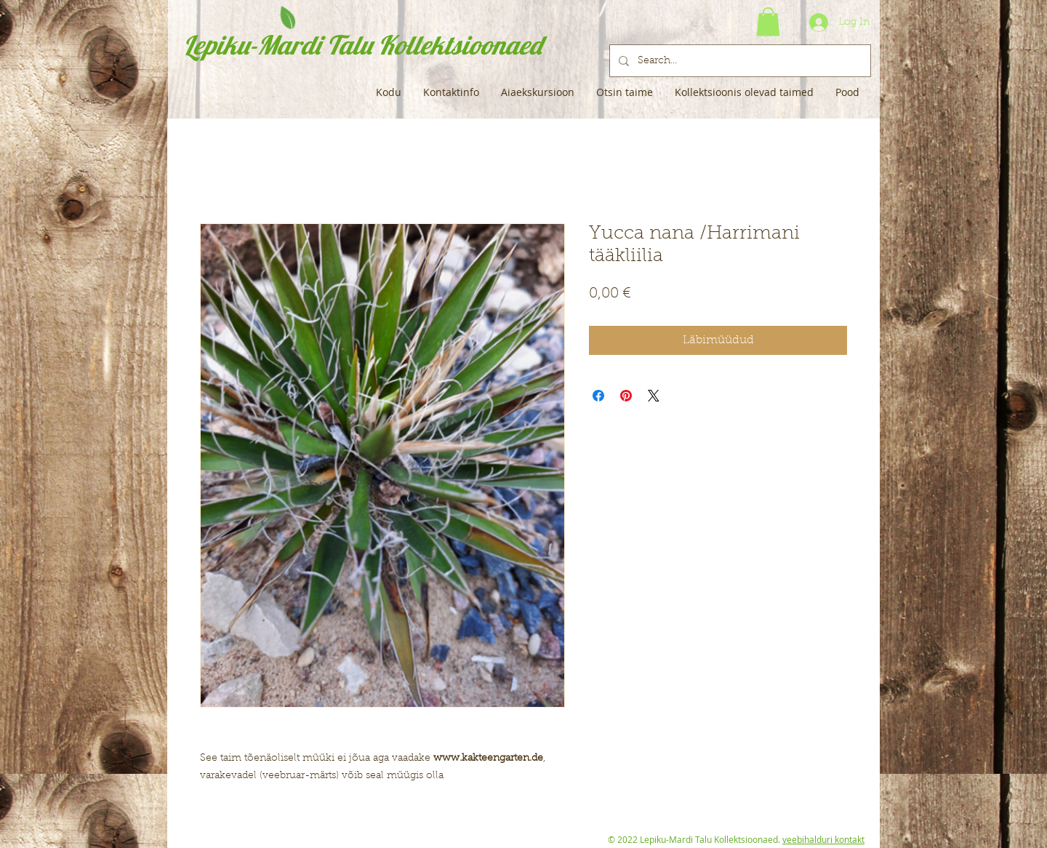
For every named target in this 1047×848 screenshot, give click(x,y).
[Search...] (739, 60)
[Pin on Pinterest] (626, 395)
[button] (768, 21)
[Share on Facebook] (598, 395)
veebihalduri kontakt (823, 839)
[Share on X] (653, 395)
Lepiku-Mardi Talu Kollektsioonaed (362, 44)
